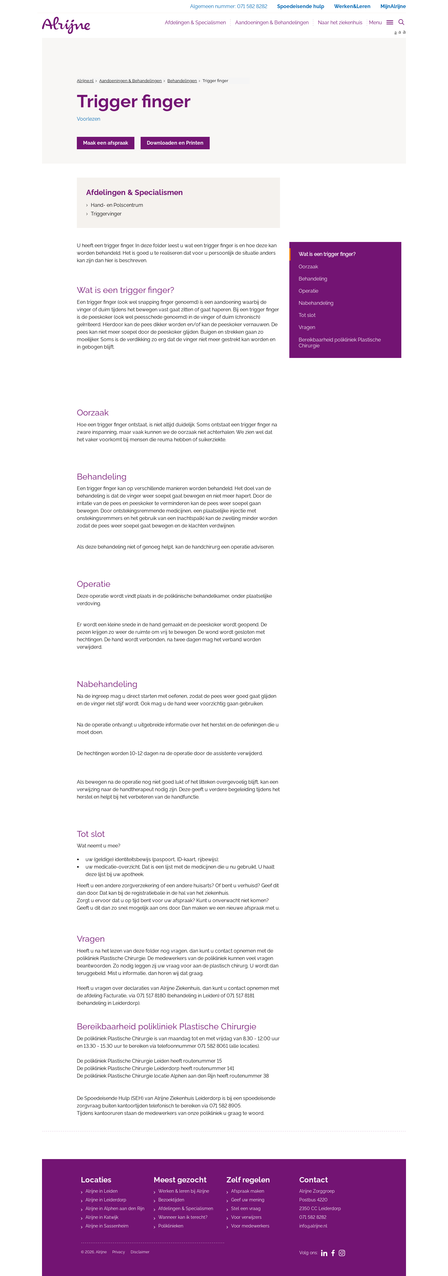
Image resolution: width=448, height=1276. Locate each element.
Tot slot (307, 315)
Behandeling (313, 279)
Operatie (308, 291)
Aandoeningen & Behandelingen (272, 23)
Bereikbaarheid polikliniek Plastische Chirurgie (340, 343)
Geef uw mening (247, 1199)
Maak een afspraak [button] (105, 143)
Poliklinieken (170, 1225)
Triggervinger (106, 214)
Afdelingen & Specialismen (195, 23)
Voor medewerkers (250, 1225)
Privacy (118, 1252)
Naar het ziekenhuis (340, 23)
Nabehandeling (316, 303)
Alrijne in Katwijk (102, 1217)
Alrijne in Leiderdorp (106, 1199)
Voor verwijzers (246, 1217)
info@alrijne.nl (313, 1225)
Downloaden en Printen (175, 143)
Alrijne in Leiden (102, 1191)
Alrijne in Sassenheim (107, 1225)
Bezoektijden (171, 1199)
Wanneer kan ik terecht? (183, 1217)
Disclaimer (140, 1252)
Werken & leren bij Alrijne (183, 1191)
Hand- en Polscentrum (117, 205)
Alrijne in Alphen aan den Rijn (115, 1208)
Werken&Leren (352, 6)
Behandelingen (182, 80)
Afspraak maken (247, 1191)
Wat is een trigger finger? (327, 254)
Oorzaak (308, 267)
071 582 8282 (312, 1217)
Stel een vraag (246, 1208)
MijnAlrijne (393, 6)
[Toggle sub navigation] (381, 21)
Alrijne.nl (85, 80)
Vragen (307, 327)
